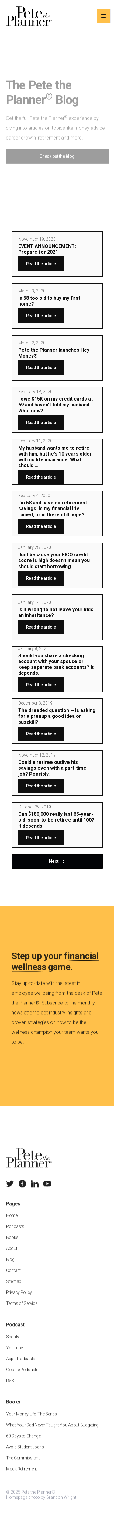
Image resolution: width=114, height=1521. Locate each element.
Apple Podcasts (20, 1364)
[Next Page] (57, 861)
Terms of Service (21, 1309)
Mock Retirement (21, 1474)
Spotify (12, 1342)
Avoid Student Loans (25, 1452)
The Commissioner (24, 1463)
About (11, 1254)
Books (12, 1243)
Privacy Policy (19, 1298)
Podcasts (15, 1232)
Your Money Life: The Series (31, 1419)
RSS (10, 1386)
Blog (10, 1265)
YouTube (14, 1353)
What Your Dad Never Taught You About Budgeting (52, 1430)
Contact (13, 1276)
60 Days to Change (23, 1441)
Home (12, 1221)
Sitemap (13, 1287)
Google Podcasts (22, 1375)
